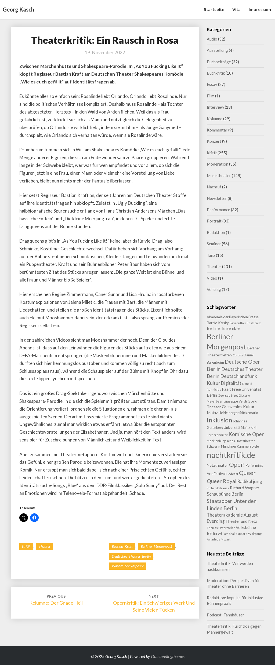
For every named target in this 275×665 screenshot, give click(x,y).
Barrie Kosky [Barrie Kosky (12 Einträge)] (218, 322)
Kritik (26, 546)
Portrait (214, 220)
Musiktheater (219, 175)
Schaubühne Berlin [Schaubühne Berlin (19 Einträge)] (225, 494)
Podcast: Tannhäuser (225, 614)
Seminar (214, 243)
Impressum (260, 9)
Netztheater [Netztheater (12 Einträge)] (217, 465)
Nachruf (214, 186)
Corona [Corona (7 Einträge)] (238, 355)
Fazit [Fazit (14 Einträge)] (226, 389)
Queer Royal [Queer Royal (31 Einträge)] (221, 481)
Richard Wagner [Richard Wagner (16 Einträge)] (244, 487)
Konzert (214, 141)
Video (212, 278)
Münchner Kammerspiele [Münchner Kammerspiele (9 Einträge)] (240, 446)
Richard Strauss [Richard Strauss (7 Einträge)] (218, 488)
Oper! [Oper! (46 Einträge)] (237, 464)
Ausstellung (217, 50)
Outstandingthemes (167, 656)
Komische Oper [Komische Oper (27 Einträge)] (246, 434)
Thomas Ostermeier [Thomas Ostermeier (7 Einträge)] (221, 527)
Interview (215, 107)
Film (210, 95)
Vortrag (214, 289)
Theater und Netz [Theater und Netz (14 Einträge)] (241, 521)
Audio (212, 38)
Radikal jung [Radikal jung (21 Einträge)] (249, 481)
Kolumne (214, 118)
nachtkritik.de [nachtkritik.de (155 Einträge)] (231, 454)
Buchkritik (216, 73)
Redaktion (216, 232)
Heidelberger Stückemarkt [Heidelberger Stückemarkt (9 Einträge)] (238, 413)
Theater (44, 546)
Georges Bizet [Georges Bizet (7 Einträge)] (228, 395)
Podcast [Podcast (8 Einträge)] (232, 474)
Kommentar (217, 129)
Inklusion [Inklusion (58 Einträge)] (219, 420)
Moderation (217, 164)
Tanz (211, 255)
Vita (236, 9)
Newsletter (217, 198)
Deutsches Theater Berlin (131, 556)
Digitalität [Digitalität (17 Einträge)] (231, 383)
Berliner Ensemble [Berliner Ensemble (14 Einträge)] (223, 328)
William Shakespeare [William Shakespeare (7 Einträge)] (232, 533)
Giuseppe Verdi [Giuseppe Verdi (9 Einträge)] (235, 401)
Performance (218, 209)
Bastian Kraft (122, 546)
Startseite (214, 9)
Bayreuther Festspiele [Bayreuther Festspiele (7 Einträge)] (246, 323)
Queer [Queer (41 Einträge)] (247, 472)
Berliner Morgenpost (156, 546)
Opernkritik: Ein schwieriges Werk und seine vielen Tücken (154, 603)
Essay (212, 84)
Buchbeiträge (219, 61)
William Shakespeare (128, 566)
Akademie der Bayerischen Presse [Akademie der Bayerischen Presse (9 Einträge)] (233, 317)
